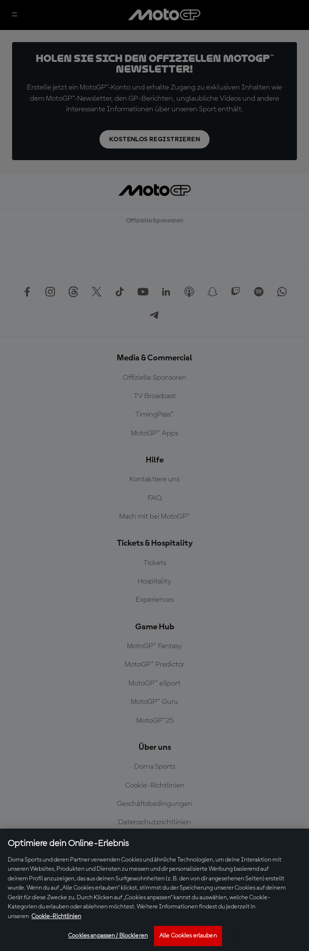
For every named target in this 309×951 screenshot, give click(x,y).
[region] (154, 890)
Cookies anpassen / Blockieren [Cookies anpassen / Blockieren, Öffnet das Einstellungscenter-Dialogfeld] (108, 936)
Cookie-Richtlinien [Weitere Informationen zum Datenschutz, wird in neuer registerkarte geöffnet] (56, 916)
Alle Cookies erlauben (188, 936)
